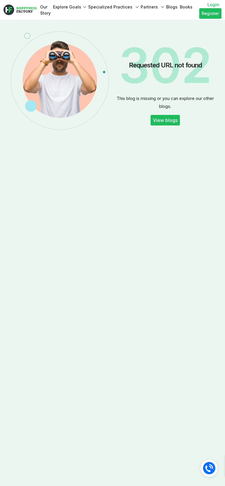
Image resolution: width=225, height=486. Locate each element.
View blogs (165, 120)
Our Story (45, 10)
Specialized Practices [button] (111, 6)
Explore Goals (67, 6)
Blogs (172, 6)
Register (210, 13)
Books (186, 6)
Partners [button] (150, 6)
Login (213, 4)
